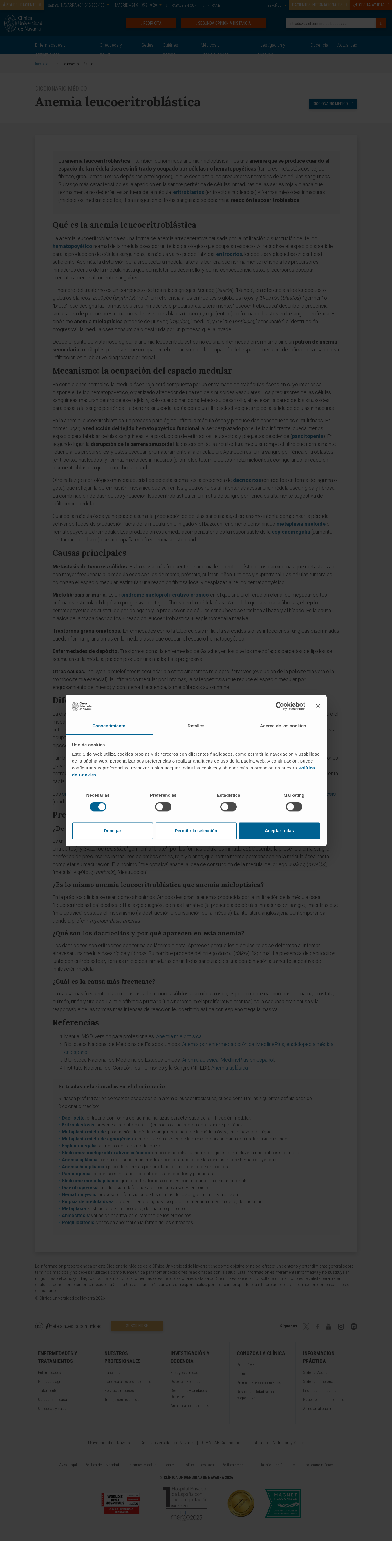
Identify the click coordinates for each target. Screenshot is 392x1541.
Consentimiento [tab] (109, 725)
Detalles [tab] (195, 725)
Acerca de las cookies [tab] (283, 725)
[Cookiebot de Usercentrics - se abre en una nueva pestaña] (279, 706)
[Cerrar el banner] (318, 706)
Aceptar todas (279, 830)
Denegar (112, 830)
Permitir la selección (196, 830)
